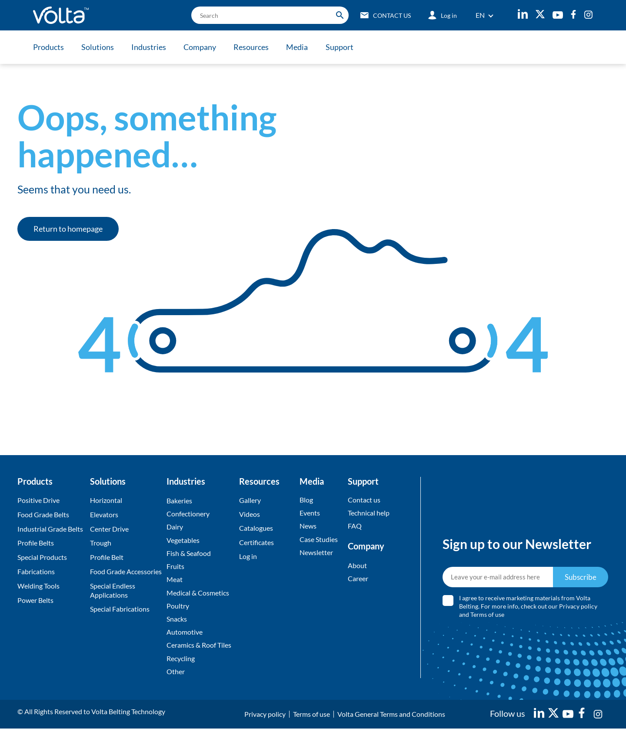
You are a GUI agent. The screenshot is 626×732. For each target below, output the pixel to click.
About (357, 566)
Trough (100, 543)
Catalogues (256, 529)
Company (202, 47)
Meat (174, 581)
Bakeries (179, 500)
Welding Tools (38, 586)
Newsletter (316, 553)
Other (175, 674)
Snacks (176, 621)
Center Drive (109, 529)
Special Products (42, 557)
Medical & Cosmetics (197, 594)
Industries (150, 47)
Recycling (180, 661)
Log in (248, 557)
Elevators (104, 514)
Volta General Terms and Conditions (391, 717)
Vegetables (183, 540)
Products (48, 47)
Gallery (250, 500)
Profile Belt (106, 557)
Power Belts (35, 600)
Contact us (364, 500)
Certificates (256, 543)
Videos (249, 514)
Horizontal (106, 500)
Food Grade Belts (43, 514)
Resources (254, 47)
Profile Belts (35, 543)
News (308, 526)
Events (310, 513)
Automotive (184, 634)
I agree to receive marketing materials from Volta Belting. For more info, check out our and (529, 608)
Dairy (174, 527)
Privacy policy (578, 608)
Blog (306, 500)
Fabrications (36, 571)
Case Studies (319, 540)
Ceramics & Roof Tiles (198, 648)
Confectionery (188, 514)
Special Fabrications (120, 609)
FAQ (355, 526)
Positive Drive (38, 500)
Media (301, 47)
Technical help (369, 513)
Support (344, 47)
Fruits (175, 567)
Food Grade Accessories (126, 571)
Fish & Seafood (188, 554)
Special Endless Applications (112, 590)
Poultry (177, 607)
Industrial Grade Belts (50, 529)
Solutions (98, 47)
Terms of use (488, 616)
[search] (267, 15)
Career (358, 579)
